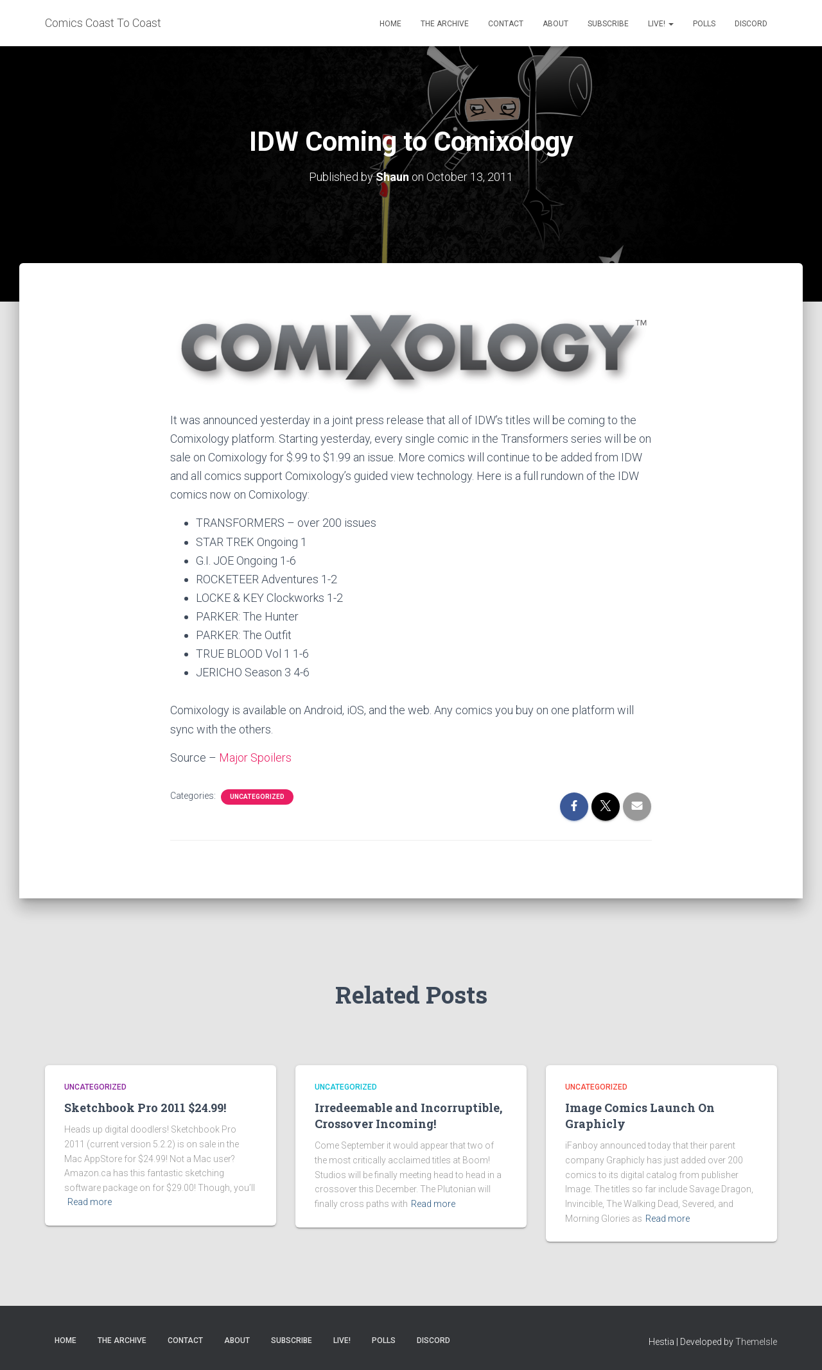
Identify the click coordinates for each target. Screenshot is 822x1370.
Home (390, 23)
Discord (751, 23)
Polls (704, 23)
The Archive (445, 23)
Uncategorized (257, 796)
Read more (89, 1202)
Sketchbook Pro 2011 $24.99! (145, 1107)
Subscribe (608, 23)
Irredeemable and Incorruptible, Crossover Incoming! (408, 1115)
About (555, 23)
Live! (661, 23)
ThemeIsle (756, 1342)
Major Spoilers (255, 757)
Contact (505, 23)
